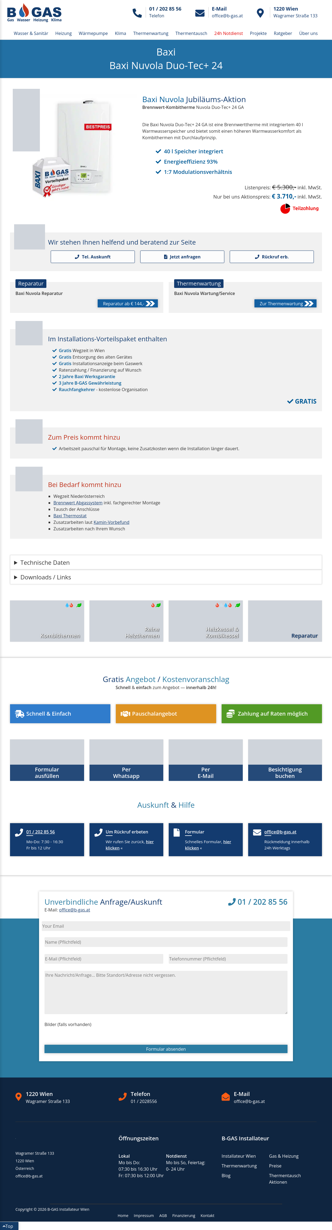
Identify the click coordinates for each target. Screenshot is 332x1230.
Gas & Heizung (284, 1156)
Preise (275, 1166)
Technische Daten (45, 562)
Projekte (258, 33)
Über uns (308, 33)
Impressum (144, 1215)
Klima (120, 33)
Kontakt (208, 1215)
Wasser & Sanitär (31, 33)
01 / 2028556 (144, 1101)
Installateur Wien (239, 1156)
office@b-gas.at (74, 910)
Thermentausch (191, 33)
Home (123, 1215)
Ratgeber (283, 33)
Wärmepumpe (93, 33)
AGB (163, 1215)
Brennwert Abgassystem (78, 503)
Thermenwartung (150, 33)
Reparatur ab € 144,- (129, 304)
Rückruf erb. (272, 257)
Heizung (63, 33)
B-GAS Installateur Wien (68, 1209)
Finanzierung (183, 1215)
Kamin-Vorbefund (111, 522)
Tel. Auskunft (93, 257)
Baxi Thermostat (70, 516)
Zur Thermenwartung (287, 304)
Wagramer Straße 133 (48, 1101)
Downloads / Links (45, 577)
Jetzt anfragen (182, 257)
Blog (226, 1176)
